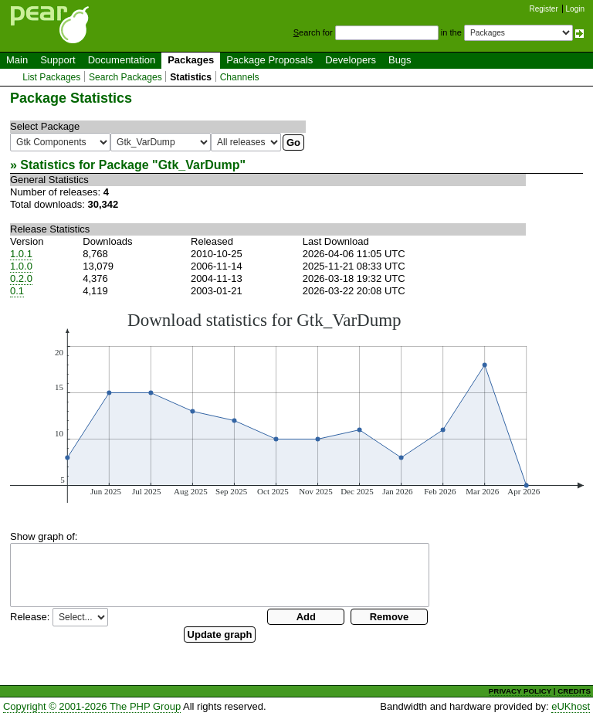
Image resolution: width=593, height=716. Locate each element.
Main (17, 60)
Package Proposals (269, 60)
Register (544, 9)
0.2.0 (21, 278)
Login (575, 9)
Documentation (121, 60)
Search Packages (125, 77)
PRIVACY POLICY (520, 691)
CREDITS (574, 691)
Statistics (191, 77)
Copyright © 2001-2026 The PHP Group (92, 706)
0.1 (17, 291)
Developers (350, 60)
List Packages (51, 77)
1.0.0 (21, 266)
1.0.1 (21, 254)
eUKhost (570, 706)
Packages (191, 60)
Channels (239, 77)
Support (58, 60)
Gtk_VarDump (199, 164)
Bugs (400, 60)
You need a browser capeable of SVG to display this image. (297, 406)
